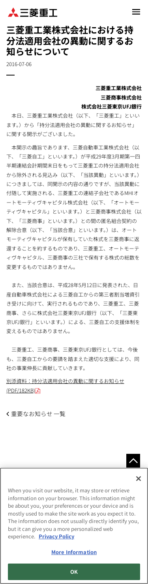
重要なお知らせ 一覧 (38, 413)
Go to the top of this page (133, 461)
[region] (74, 526)
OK (74, 571)
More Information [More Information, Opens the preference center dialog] (74, 552)
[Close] (138, 478)
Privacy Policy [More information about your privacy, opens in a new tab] (56, 536)
